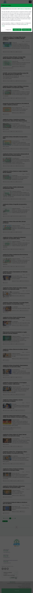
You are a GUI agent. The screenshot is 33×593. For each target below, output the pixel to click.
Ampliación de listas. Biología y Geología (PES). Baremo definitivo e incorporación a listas (14, 57)
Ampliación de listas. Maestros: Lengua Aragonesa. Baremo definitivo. (15, 172)
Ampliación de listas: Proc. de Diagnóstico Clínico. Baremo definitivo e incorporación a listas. (15, 452)
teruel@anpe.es (6, 557)
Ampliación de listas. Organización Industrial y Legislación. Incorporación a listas (14, 238)
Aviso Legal (28, 583)
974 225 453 (5, 550)
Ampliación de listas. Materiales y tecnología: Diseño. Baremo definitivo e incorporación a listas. (16, 303)
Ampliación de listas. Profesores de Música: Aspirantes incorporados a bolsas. (13, 469)
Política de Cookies (21, 583)
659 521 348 (5, 556)
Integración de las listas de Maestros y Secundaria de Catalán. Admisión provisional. (16, 104)
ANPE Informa (22, 216)
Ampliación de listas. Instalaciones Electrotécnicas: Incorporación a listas (15, 255)
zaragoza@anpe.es (7, 562)
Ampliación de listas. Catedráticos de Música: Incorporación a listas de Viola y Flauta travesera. (15, 120)
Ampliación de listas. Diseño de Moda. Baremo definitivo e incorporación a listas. (14, 318)
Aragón (23, 41)
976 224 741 (5, 561)
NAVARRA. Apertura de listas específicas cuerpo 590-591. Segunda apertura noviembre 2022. (16, 73)
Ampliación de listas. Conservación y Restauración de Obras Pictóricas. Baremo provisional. (16, 154)
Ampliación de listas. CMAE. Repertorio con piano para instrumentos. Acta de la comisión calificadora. (15, 21)
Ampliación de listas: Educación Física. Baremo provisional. (14, 222)
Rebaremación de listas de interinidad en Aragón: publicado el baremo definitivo (15, 332)
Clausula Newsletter (26, 584)
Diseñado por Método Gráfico (24, 586)
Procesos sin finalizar (24, 148)
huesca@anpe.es (6, 552)
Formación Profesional (15, 148)
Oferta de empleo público (21, 80)
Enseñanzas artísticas (15, 216)
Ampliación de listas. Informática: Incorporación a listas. (15, 137)
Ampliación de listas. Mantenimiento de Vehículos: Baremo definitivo (15, 272)
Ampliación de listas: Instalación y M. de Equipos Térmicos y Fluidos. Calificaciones (15, 383)
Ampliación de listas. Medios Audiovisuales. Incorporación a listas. (13, 187)
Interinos (22, 30)
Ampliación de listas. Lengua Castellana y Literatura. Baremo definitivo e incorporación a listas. (16, 87)
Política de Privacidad (11, 583)
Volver (5, 16)
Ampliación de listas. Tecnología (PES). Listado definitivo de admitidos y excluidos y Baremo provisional (14, 38)
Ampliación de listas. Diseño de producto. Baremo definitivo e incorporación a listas (15, 288)
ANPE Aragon (12, 582)
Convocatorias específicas (7, 429)
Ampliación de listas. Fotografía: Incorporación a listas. (15, 205)
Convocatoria (18, 51)
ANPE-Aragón (22, 76)
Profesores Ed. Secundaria (8, 67)
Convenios (5, 312)
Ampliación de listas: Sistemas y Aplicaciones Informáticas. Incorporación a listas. (14, 487)
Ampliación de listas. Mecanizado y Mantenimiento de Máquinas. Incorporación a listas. (15, 366)
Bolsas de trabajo (16, 30)
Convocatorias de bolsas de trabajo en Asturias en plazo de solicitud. (15, 503)
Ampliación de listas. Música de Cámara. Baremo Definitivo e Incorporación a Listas (14, 435)
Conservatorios (6, 31)
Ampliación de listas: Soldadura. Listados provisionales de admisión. (13, 400)
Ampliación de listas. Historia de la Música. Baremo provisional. (15, 350)
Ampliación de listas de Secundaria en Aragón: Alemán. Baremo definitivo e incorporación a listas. (15, 416)
